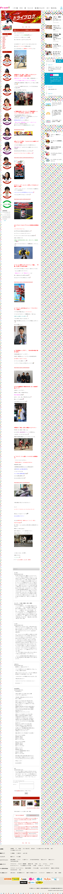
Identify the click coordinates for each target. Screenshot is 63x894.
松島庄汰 (3, 40)
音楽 (25, 8)
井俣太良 (3, 42)
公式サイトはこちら (7, 30)
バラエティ (21, 8)
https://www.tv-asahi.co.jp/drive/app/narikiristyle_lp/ (24, 157)
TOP (26, 26)
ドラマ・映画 (15, 8)
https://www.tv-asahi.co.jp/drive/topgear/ (21, 367)
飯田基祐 (3, 48)
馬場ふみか (4, 47)
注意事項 (18, 791)
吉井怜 (3, 43)
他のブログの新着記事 (20, 816)
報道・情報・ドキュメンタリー (40, 8)
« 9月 (5, 220)
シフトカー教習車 (20, 559)
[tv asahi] (5, 8)
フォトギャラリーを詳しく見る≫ (33, 808)
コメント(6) (25, 559)
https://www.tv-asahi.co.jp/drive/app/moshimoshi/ (23, 282)
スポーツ (48, 8)
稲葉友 (3, 46)
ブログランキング (33, 816)
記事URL (29, 559)
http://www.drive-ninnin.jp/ (19, 129)
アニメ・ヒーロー (30, 8)
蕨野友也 (3, 41)
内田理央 (3, 38)
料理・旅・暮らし (54, 8)
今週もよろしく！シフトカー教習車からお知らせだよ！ (25, 30)
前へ (23, 26)
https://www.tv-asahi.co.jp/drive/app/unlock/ (22, 199)
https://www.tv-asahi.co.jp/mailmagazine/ (22, 482)
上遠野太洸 (4, 39)
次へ (29, 26)
